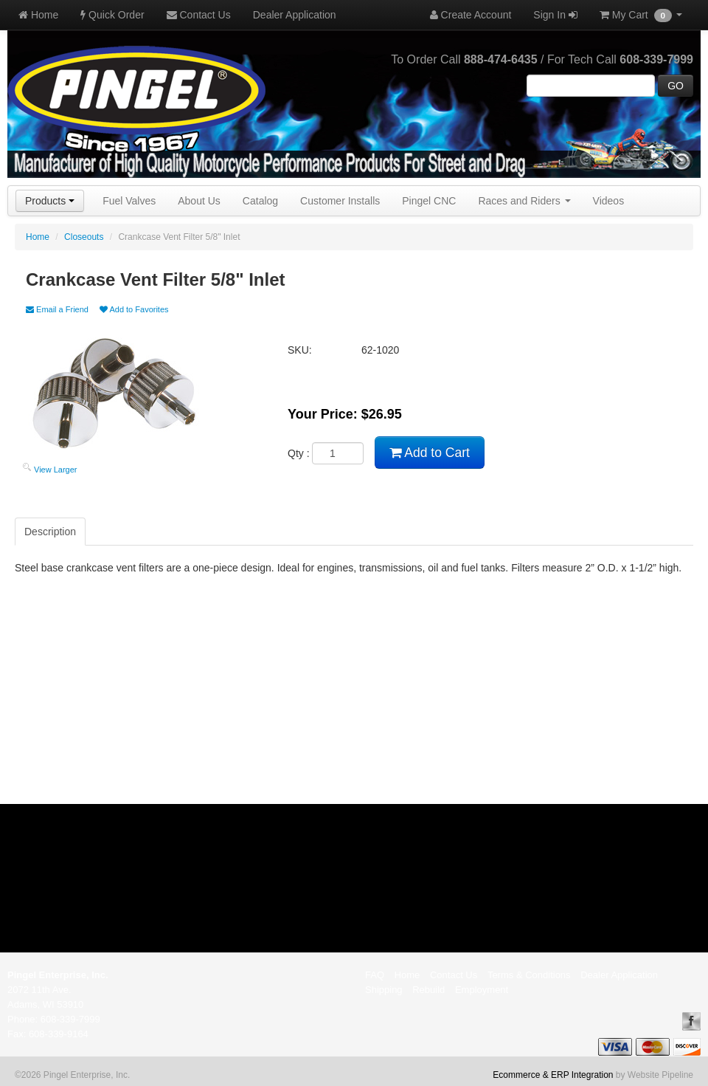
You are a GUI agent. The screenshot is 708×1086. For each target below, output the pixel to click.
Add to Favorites (134, 309)
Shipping (384, 989)
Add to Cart (429, 452)
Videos (609, 201)
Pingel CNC (429, 201)
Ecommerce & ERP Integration (553, 1075)
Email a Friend (57, 309)
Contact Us (199, 15)
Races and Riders (524, 201)
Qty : (326, 453)
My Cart (641, 15)
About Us (199, 201)
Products (49, 201)
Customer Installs (340, 201)
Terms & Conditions (529, 974)
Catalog (260, 201)
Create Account (471, 15)
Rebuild (428, 989)
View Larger (55, 469)
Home (38, 15)
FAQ (374, 974)
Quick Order (112, 15)
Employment (481, 989)
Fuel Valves (129, 201)
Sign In (555, 15)
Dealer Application (294, 15)
